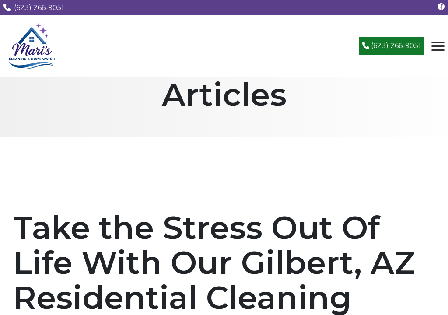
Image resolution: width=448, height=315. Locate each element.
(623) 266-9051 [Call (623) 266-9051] (391, 46)
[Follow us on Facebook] (441, 7)
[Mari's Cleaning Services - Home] (32, 45)
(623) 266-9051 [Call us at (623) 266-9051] (34, 8)
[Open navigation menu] (437, 45)
